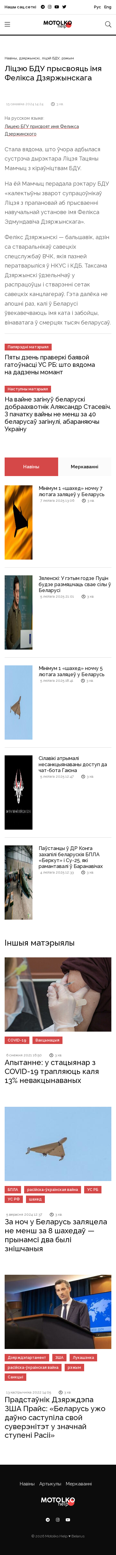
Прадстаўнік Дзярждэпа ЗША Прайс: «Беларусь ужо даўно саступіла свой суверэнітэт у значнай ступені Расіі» (55, 1417)
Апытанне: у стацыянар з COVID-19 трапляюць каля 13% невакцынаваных (52, 1071)
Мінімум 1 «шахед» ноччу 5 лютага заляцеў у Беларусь (72, 671)
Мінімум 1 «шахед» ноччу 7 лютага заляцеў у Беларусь (72, 491)
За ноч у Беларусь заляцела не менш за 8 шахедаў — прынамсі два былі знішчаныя (56, 1235)
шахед (35, 1199)
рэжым (68, 58)
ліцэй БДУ (50, 58)
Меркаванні (84, 467)
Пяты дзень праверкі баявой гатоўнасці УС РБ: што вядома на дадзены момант (50, 365)
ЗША (59, 1357)
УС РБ (92, 1190)
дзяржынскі (29, 58)
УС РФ (14, 1199)
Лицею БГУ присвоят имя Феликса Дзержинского (42, 130)
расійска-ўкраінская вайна (52, 1190)
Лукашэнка (83, 1357)
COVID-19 (17, 1040)
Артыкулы (50, 1484)
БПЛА (13, 1190)
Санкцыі (15, 1377)
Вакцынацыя (47, 1040)
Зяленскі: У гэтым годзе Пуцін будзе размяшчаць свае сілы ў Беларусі (75, 584)
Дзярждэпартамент (27, 1357)
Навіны (11, 58)
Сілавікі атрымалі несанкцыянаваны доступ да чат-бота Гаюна (73, 764)
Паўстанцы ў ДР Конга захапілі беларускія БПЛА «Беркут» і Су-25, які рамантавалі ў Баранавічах (71, 857)
